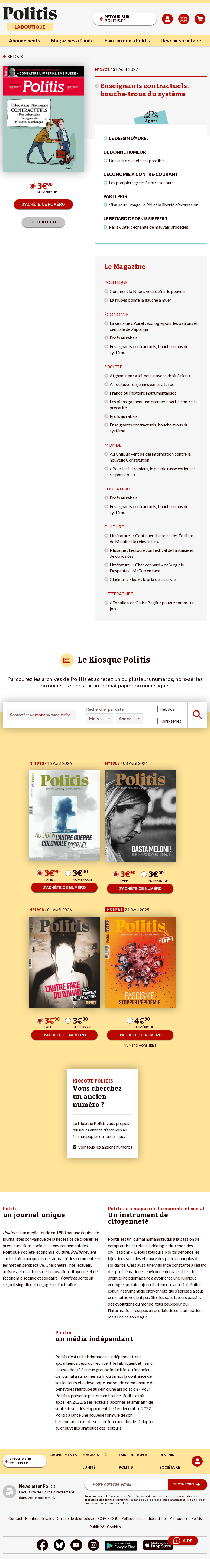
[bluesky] (59, 1545)
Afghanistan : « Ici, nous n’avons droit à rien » (150, 375)
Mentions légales (39, 1518)
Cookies (114, 1526)
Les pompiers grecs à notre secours (141, 182)
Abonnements (24, 41)
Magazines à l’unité (72, 41)
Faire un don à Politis (127, 41)
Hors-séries (170, 720)
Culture (114, 526)
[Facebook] (42, 1545)
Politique (116, 282)
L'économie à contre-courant (141, 174)
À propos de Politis (186, 1518)
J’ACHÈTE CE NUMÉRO (43, 204)
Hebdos (167, 709)
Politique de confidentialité (144, 1518)
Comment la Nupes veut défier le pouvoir (147, 291)
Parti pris (115, 196)
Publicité (96, 1526)
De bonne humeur (125, 152)
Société (113, 366)
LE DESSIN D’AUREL (129, 138)
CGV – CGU (108, 1518)
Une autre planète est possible (137, 160)
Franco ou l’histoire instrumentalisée (143, 392)
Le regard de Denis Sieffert (136, 218)
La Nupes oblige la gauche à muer (140, 299)
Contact (15, 1518)
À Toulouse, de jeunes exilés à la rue (142, 384)
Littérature (118, 593)
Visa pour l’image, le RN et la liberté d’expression (153, 204)
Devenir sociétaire (181, 41)
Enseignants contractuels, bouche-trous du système (144, 90)
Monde (112, 445)
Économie (116, 314)
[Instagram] (93, 1545)
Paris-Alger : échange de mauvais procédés (148, 226)
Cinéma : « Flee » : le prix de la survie (143, 579)
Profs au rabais (124, 337)
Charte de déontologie (76, 1518)
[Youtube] (76, 1545)
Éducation (117, 488)
